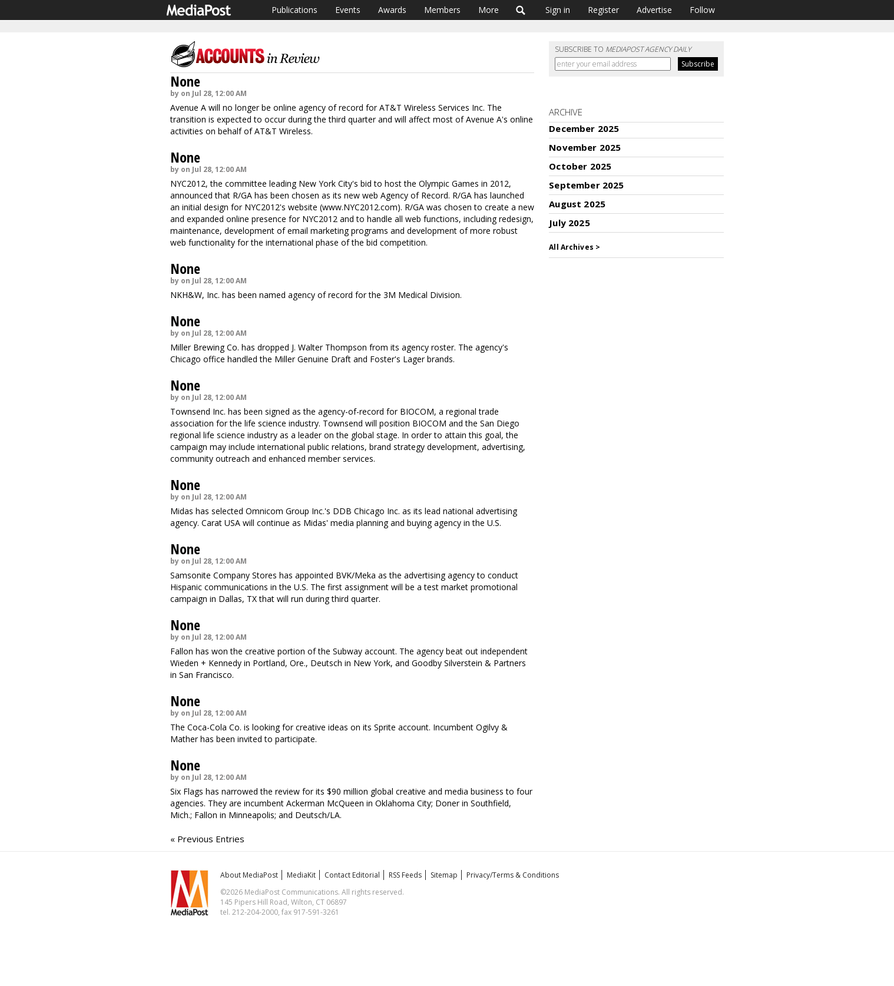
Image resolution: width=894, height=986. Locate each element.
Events (347, 9)
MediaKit (301, 875)
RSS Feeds (405, 875)
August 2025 (577, 204)
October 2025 (580, 166)
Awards (392, 9)
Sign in (557, 9)
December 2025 (584, 128)
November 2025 (585, 147)
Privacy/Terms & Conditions (512, 875)
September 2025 (586, 185)
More (488, 9)
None (185, 81)
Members (442, 9)
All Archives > (574, 247)
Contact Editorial (352, 875)
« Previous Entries (207, 839)
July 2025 (569, 223)
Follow (702, 9)
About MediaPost (249, 875)
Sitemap (444, 875)
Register (603, 9)
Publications (294, 9)
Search (521, 10)
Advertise (654, 9)
